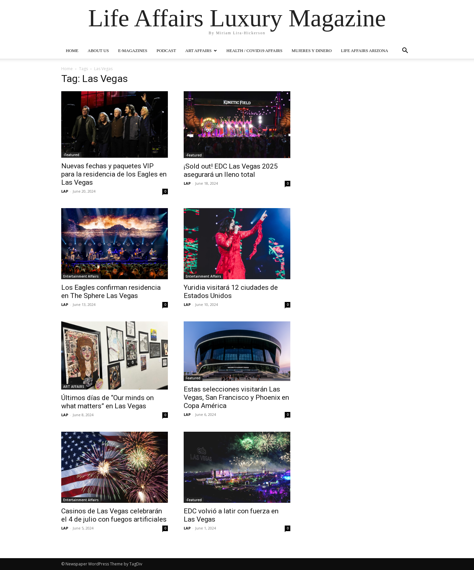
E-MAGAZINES (132, 50)
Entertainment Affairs (81, 276)
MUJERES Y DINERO (312, 50)
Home (67, 68)
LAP (64, 191)
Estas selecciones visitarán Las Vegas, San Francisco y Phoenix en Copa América (236, 397)
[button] (405, 51)
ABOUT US (98, 50)
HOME (72, 50)
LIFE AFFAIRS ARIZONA (364, 50)
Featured (193, 378)
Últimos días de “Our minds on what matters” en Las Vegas (107, 402)
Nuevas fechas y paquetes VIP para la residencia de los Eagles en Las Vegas (114, 174)
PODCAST (166, 50)
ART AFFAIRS (201, 50)
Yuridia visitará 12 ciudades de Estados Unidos (231, 292)
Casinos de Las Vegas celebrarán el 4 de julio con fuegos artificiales (114, 515)
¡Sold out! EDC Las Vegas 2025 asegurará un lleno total (231, 170)
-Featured (71, 154)
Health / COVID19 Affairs (254, 50)
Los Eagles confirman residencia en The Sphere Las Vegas (111, 292)
